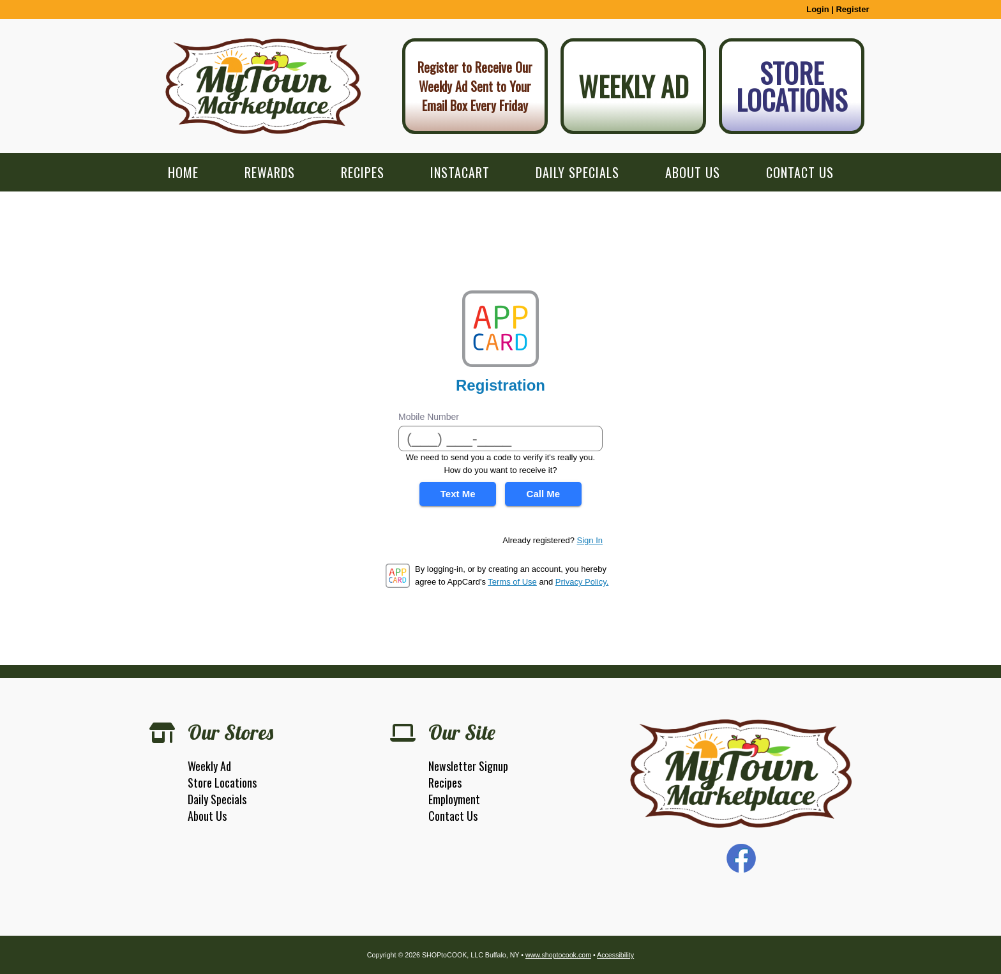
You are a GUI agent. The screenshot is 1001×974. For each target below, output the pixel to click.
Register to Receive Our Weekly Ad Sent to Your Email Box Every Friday (475, 86)
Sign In (590, 540)
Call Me (544, 493)
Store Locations (791, 86)
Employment (454, 799)
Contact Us (800, 172)
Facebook (741, 858)
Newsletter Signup (468, 766)
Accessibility (615, 955)
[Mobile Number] (500, 438)
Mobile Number (428, 417)
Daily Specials (577, 172)
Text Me (458, 493)
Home (183, 172)
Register (852, 9)
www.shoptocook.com (558, 955)
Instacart (460, 172)
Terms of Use (512, 582)
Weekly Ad (633, 86)
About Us (692, 172)
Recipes (362, 172)
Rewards (270, 172)
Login (817, 9)
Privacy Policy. (582, 582)
